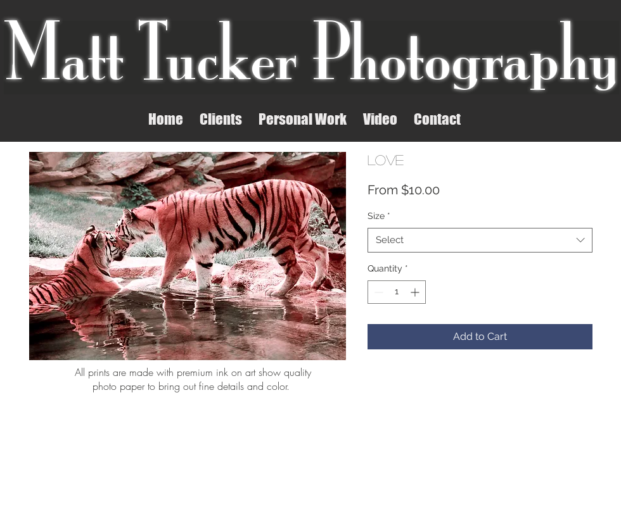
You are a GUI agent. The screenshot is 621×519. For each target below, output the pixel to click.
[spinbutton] (396, 292)
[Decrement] (377, 292)
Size (379, 216)
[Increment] (416, 292)
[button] (220, 118)
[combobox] (480, 240)
